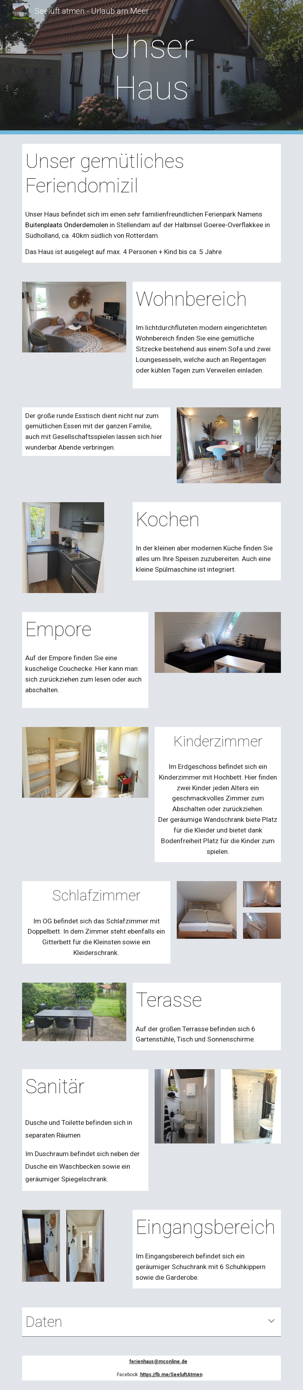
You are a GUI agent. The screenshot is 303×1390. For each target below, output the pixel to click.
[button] (271, 1321)
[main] (151, 67)
